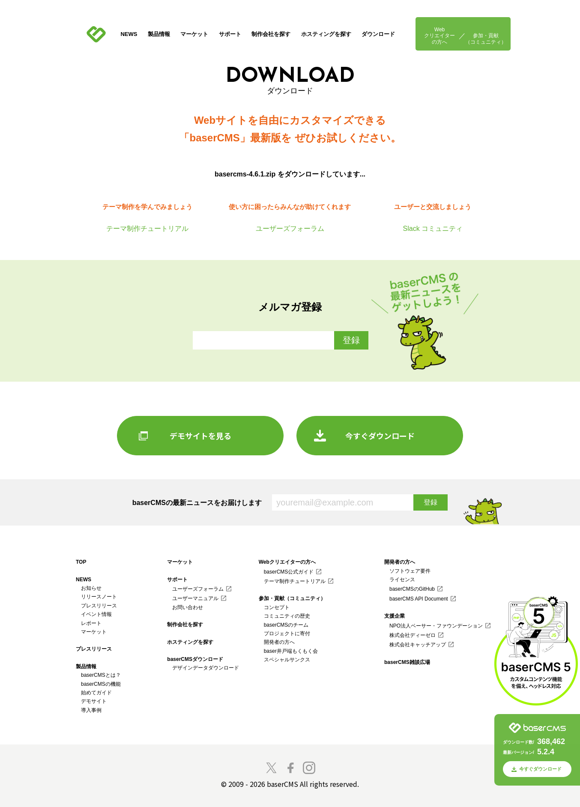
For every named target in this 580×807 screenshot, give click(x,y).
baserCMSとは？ (101, 675)
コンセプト (277, 607)
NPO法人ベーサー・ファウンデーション (436, 626)
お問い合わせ (187, 607)
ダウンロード (378, 34)
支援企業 (394, 616)
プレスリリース (99, 606)
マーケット (194, 34)
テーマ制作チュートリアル (295, 581)
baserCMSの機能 (101, 684)
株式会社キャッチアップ (417, 645)
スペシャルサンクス (287, 660)
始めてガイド (96, 693)
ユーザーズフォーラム (198, 589)
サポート (230, 34)
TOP (81, 562)
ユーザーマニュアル (195, 598)
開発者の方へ (279, 642)
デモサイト (94, 701)
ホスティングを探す (326, 34)
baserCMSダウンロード (195, 659)
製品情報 (159, 34)
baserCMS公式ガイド (289, 572)
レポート (91, 623)
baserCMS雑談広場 (407, 662)
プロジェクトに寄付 (287, 634)
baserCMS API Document (418, 599)
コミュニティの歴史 (287, 616)
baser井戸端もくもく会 (291, 651)
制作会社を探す (270, 34)
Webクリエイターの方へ (439, 36)
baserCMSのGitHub (412, 589)
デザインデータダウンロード (205, 668)
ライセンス (402, 580)
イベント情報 (96, 614)
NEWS (128, 34)
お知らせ (91, 588)
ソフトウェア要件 (410, 571)
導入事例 (91, 710)
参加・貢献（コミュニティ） (485, 39)
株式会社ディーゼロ (412, 635)
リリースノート (99, 597)
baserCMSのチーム (286, 625)
